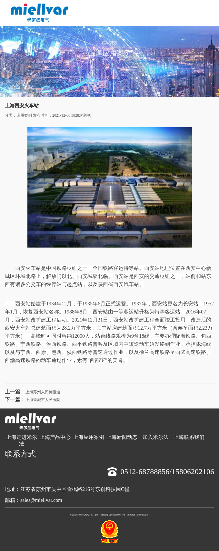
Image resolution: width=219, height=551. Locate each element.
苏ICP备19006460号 (117, 515)
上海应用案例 (88, 437)
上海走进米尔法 (21, 440)
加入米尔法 (155, 437)
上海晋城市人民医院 (42, 399)
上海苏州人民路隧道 (42, 392)
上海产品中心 (55, 437)
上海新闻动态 (121, 437)
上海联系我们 (189, 437)
